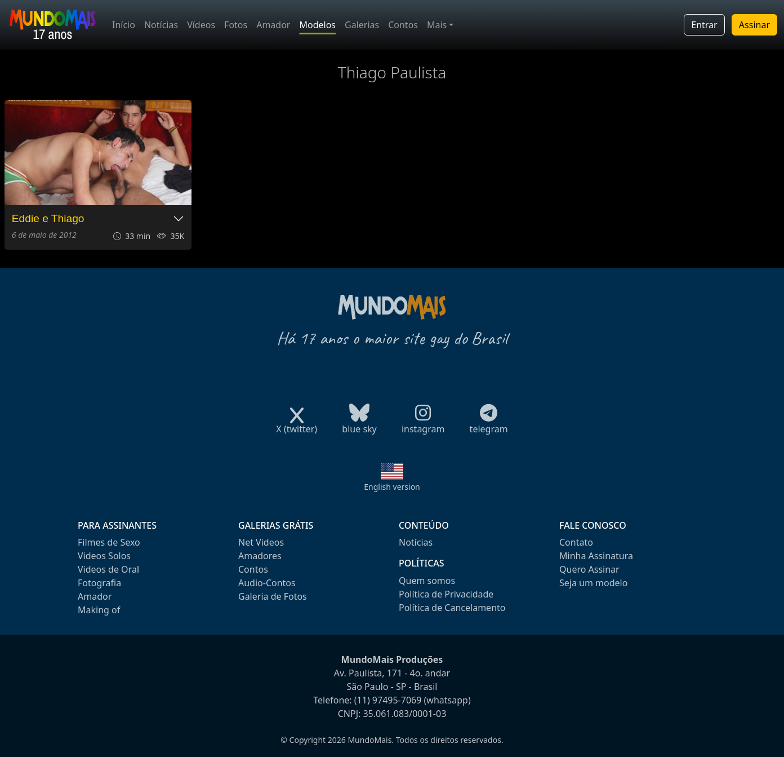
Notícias (161, 25)
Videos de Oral (108, 569)
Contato (576, 542)
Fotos (235, 25)
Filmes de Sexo (109, 542)
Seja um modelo (593, 583)
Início (123, 25)
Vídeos (201, 25)
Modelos (317, 25)
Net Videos (261, 542)
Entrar (704, 25)
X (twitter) (296, 425)
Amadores (260, 556)
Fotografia (99, 583)
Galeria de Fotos (272, 596)
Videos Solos (104, 556)
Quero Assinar (589, 569)
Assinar (754, 25)
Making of (99, 610)
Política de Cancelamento (452, 607)
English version (392, 486)
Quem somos (427, 580)
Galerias (362, 25)
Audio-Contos (267, 583)
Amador (273, 25)
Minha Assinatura (596, 556)
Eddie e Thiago (48, 218)
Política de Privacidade (446, 594)
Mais (437, 25)
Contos (403, 25)
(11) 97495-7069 (388, 700)
